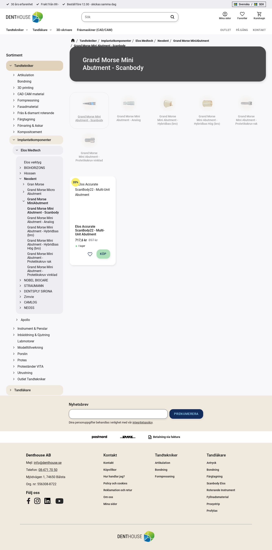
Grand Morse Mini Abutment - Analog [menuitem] (40, 220)
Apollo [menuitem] (25, 320)
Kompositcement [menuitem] (30, 132)
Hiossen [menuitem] (30, 173)
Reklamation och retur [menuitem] (117, 490)
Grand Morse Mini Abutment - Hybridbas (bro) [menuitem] (42, 231)
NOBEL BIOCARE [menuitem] (36, 280)
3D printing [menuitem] (25, 88)
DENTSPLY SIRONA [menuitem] (38, 291)
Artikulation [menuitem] (26, 75)
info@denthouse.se (47, 463)
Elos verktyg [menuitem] (32, 162)
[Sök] (172, 17)
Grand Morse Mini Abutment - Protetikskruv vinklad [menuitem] (42, 271)
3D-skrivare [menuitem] (64, 30)
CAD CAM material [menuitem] (31, 94)
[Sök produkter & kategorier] (130, 17)
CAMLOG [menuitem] (30, 302)
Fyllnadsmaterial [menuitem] (218, 497)
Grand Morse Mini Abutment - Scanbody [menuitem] (43, 210)
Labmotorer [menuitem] (26, 341)
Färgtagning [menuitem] (26, 119)
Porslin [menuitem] (22, 354)
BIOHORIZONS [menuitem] (34, 168)
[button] (242, 17)
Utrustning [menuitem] (25, 373)
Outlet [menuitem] (225, 30)
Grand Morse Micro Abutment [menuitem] (41, 192)
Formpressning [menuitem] (28, 100)
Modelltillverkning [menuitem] (30, 347)
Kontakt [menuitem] (259, 30)
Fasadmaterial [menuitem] (28, 107)
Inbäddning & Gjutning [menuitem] (34, 335)
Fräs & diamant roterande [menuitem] (36, 113)
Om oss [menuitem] (108, 497)
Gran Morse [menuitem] (35, 184)
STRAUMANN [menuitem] (34, 286)
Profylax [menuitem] (212, 510)
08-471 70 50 (47, 470)
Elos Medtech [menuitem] (31, 150)
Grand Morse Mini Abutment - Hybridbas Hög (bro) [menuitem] (42, 244)
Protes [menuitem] (22, 360)
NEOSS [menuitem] (29, 308)
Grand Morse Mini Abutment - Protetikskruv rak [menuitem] (40, 257)
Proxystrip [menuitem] (213, 504)
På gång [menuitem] (242, 30)
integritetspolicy (142, 422)
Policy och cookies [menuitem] (115, 483)
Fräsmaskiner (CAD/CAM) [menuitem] (94, 30)
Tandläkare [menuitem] (40, 30)
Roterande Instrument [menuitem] (221, 490)
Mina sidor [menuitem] (110, 504)
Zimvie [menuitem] (29, 297)
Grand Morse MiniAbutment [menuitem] (37, 201)
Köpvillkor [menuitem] (109, 469)
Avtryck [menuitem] (211, 462)
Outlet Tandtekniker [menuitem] (31, 379)
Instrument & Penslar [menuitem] (32, 329)
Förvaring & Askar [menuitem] (30, 126)
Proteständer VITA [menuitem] (30, 366)
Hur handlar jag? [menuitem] (114, 476)
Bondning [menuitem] (24, 81)
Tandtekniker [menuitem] (15, 30)
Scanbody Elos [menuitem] (216, 483)
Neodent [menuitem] (30, 179)
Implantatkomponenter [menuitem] (34, 140)
